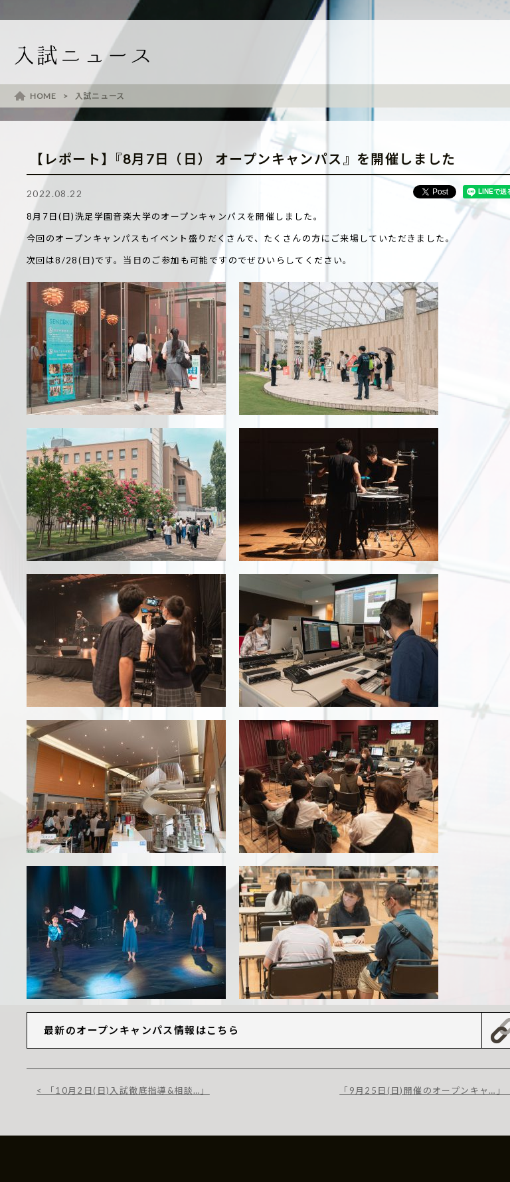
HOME (43, 96)
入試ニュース (100, 96)
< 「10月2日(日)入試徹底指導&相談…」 (123, 1090)
